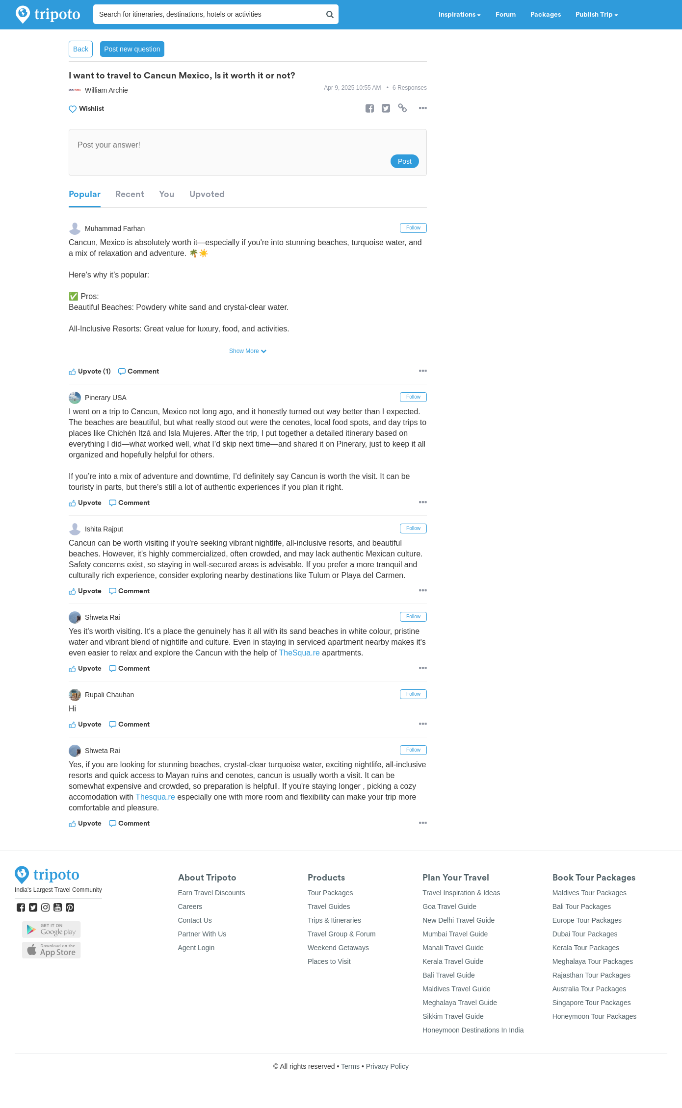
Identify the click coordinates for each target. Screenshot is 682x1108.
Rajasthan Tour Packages (591, 975)
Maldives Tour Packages (589, 893)
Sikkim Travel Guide (452, 1016)
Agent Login (196, 948)
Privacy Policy (387, 1066)
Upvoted (207, 194)
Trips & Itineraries (334, 920)
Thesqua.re (174, 797)
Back (80, 49)
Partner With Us (202, 934)
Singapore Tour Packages (591, 1003)
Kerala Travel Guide (452, 961)
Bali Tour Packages (581, 906)
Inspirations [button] (460, 14)
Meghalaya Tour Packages (592, 961)
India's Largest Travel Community (58, 889)
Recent (129, 194)
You (167, 194)
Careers (190, 906)
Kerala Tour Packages (586, 948)
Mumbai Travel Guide (455, 934)
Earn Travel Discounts (211, 893)
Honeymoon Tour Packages (594, 1016)
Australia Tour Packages (589, 989)
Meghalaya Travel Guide (459, 1003)
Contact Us (195, 920)
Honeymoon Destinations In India (473, 1030)
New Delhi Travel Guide (458, 920)
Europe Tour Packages (587, 920)
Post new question (132, 49)
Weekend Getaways (338, 948)
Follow (413, 227)
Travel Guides (329, 906)
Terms (350, 1066)
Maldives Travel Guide (456, 989)
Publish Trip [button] (597, 14)
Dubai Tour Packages (585, 934)
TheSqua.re (312, 653)
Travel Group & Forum (342, 934)
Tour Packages (330, 893)
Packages (545, 14)
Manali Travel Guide (453, 948)
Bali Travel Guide (448, 975)
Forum (506, 14)
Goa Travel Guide (449, 906)
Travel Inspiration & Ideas (461, 893)
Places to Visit (329, 961)
